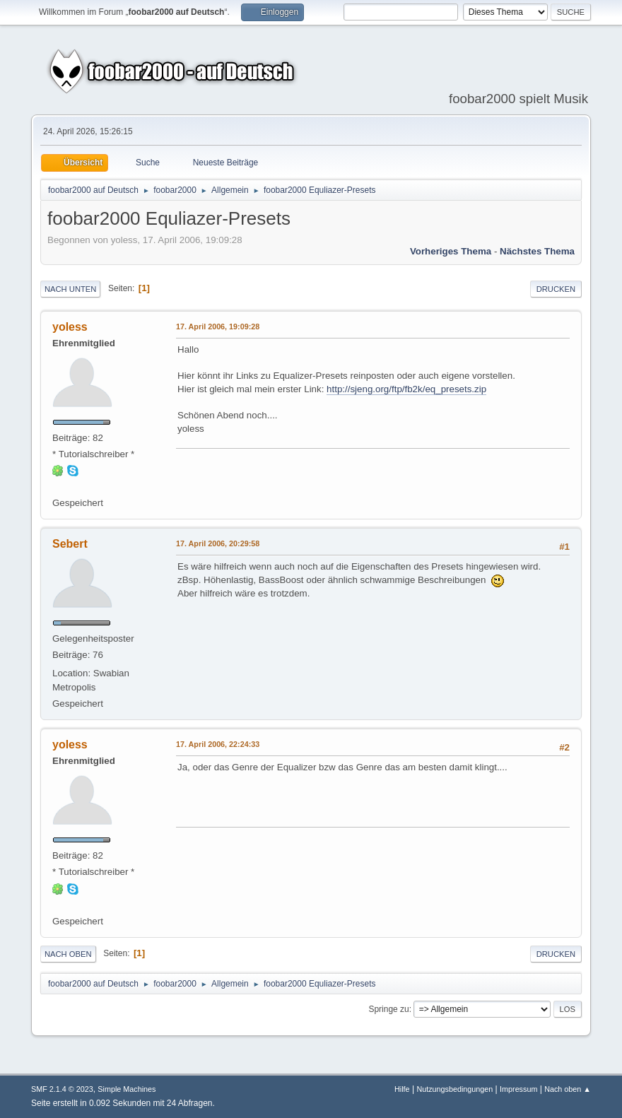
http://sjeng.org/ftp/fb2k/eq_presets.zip (406, 389)
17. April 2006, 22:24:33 (217, 744)
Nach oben (68, 954)
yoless (70, 327)
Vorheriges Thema (450, 251)
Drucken (555, 289)
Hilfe (402, 1089)
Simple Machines (127, 1089)
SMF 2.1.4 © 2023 (62, 1089)
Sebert (70, 544)
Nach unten (70, 289)
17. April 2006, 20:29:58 (217, 543)
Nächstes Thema (537, 251)
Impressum (518, 1089)
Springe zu (388, 1009)
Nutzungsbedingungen (454, 1089)
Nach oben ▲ (567, 1089)
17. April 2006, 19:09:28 (217, 326)
